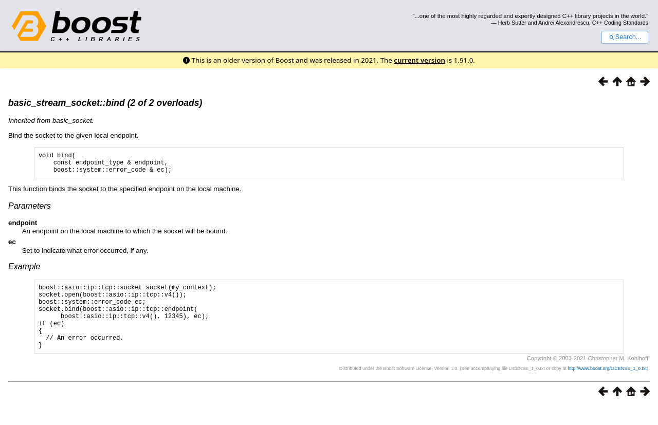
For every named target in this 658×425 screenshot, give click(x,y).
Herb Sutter (512, 23)
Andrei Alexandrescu (563, 23)
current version (419, 60)
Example (24, 271)
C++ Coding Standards (620, 23)
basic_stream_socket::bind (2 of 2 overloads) (105, 103)
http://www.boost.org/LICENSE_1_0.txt (607, 387)
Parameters (29, 210)
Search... (625, 37)
